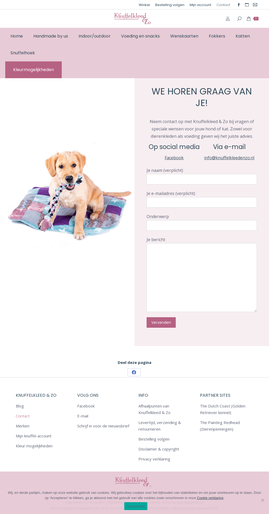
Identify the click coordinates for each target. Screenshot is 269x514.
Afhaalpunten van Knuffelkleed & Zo (154, 409)
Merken (22, 425)
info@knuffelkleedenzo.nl (229, 158)
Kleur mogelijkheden (34, 445)
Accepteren (136, 506)
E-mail (82, 415)
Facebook (174, 158)
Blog (20, 406)
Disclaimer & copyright (158, 449)
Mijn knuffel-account (33, 435)
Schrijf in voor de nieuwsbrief (103, 425)
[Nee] (262, 500)
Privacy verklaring (154, 459)
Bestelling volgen (153, 439)
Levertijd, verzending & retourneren (159, 426)
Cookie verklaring (210, 498)
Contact (23, 415)
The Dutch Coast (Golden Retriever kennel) (222, 409)
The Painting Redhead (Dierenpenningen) (220, 426)
